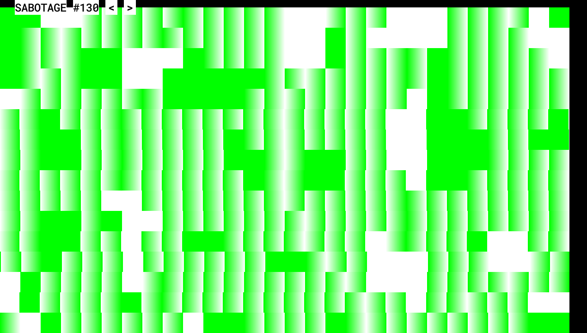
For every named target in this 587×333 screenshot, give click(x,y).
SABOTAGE (41, 7)
